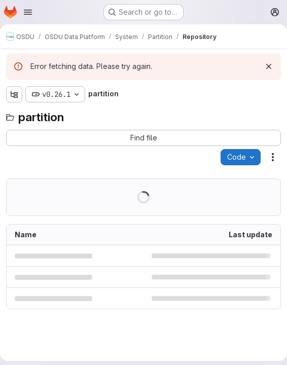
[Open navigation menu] (28, 12)
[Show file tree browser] (14, 94)
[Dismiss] (269, 66)
